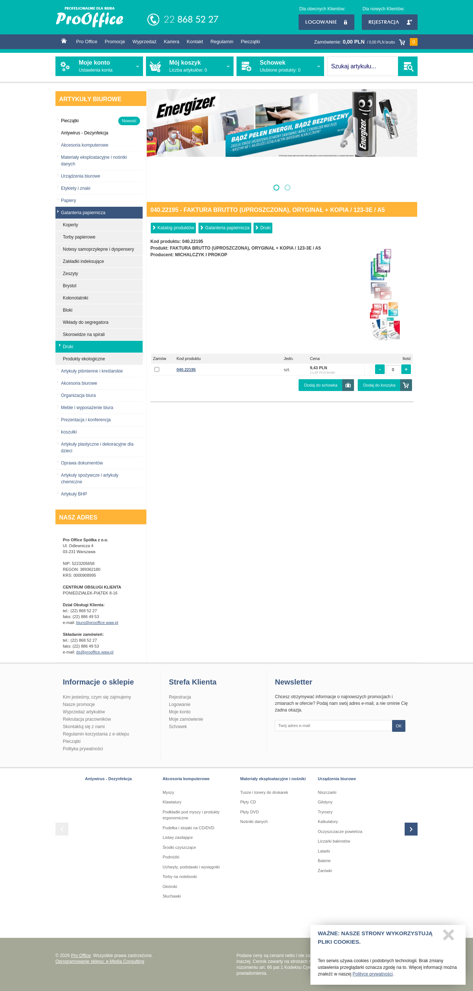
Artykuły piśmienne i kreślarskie (92, 371)
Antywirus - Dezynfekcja (108, 778)
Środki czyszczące (179, 847)
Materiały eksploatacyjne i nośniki (273, 778)
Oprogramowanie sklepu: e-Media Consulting (99, 961)
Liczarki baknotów (334, 841)
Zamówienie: (366, 42)
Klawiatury (172, 802)
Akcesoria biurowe (79, 383)
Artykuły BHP (74, 494)
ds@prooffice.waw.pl (94, 652)
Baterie (324, 860)
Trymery (325, 812)
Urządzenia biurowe (80, 176)
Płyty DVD (249, 812)
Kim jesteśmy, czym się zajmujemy (97, 697)
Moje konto (180, 711)
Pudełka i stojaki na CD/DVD (188, 828)
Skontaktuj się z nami (84, 726)
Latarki (324, 851)
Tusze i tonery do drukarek (264, 792)
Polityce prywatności (373, 976)
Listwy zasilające (178, 837)
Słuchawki (172, 896)
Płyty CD (248, 802)
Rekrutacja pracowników (87, 719)
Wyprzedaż (144, 41)
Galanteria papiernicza (227, 227)
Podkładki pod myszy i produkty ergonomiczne (191, 815)
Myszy (168, 792)
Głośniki (170, 886)
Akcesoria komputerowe (84, 145)
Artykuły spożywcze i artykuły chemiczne (89, 478)
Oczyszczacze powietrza (340, 831)
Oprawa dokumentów (82, 463)
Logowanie (326, 22)
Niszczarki (327, 792)
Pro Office (87, 41)
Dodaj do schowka (320, 385)
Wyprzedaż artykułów (84, 711)
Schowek (178, 726)
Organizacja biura (78, 395)
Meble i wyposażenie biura (87, 407)
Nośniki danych (254, 821)
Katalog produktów (175, 227)
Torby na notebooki (180, 876)
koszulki (69, 432)
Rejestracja (390, 22)
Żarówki (325, 870)
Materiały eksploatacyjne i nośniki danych (94, 161)
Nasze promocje (79, 704)
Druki (265, 227)
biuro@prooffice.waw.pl (97, 622)
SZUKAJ (408, 66)
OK (399, 726)
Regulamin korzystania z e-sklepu (96, 734)
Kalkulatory (328, 821)
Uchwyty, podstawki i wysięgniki (191, 867)
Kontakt (195, 41)
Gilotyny (325, 802)
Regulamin (221, 41)
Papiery (68, 200)
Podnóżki (171, 857)
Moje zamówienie (186, 719)
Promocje (115, 41)
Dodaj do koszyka (379, 385)
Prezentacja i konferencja (86, 419)
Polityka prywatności (83, 748)
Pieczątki (250, 41)
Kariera (171, 41)
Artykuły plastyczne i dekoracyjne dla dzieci (97, 447)
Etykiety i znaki (75, 188)
